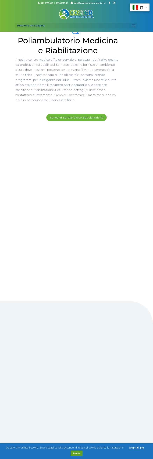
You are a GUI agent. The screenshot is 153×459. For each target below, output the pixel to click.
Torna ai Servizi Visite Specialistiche (76, 117)
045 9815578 (46, 3)
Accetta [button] (76, 453)
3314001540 (62, 3)
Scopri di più (136, 447)
